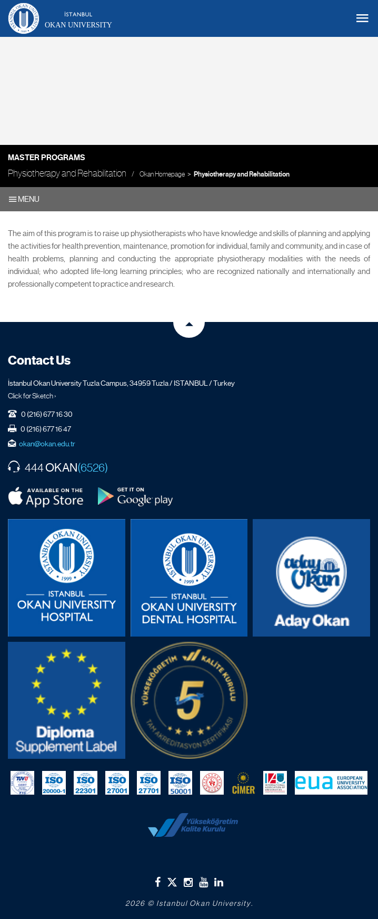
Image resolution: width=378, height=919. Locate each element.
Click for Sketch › (32, 396)
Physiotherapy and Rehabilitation (242, 174)
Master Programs (46, 157)
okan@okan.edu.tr (47, 443)
